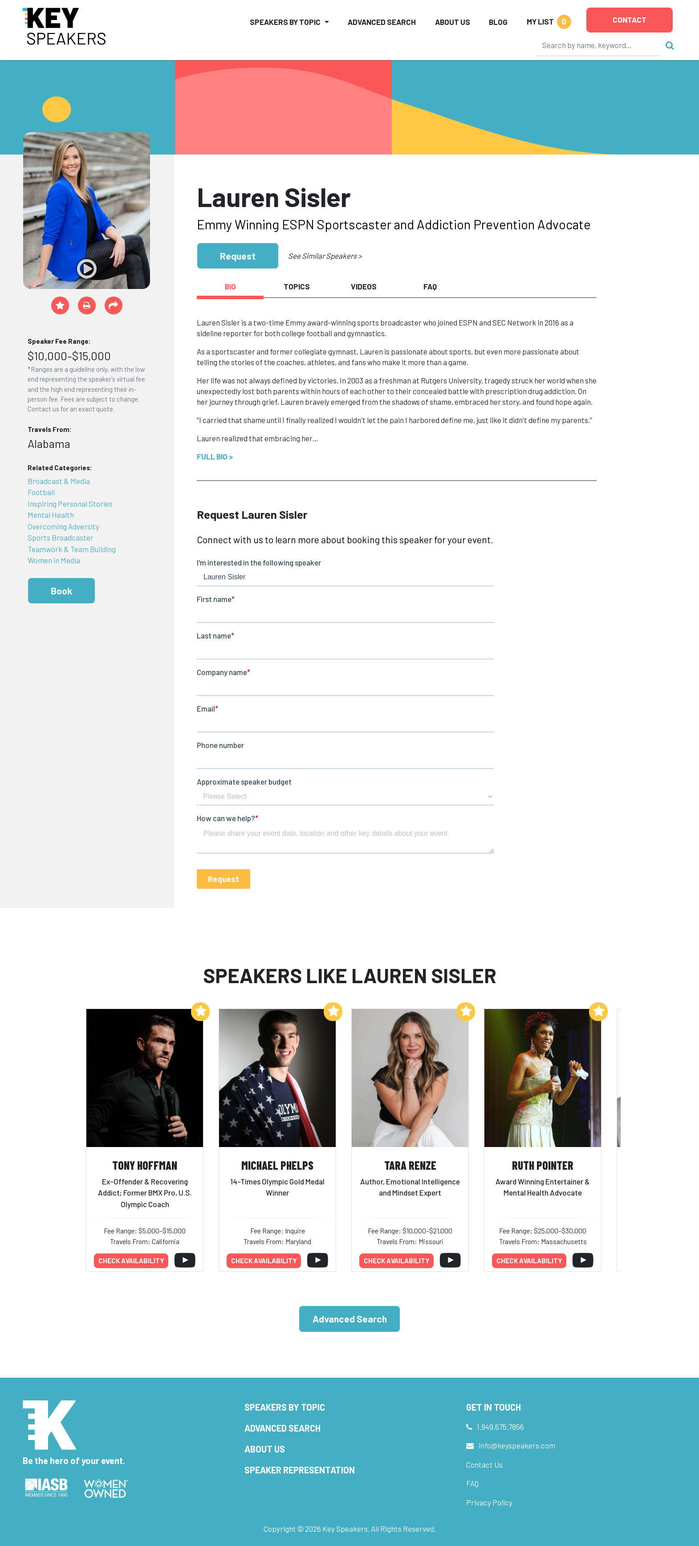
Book (61, 590)
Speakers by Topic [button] (285, 21)
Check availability (131, 1261)
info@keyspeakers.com (517, 1445)
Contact (629, 19)
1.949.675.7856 (500, 1426)
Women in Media (54, 560)
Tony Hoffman (144, 1165)
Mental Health (51, 514)
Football (41, 492)
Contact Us (484, 1464)
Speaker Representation (299, 1470)
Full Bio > (215, 456)
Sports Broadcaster (60, 537)
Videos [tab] (364, 286)
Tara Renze (410, 1165)
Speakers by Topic (284, 1407)
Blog (498, 21)
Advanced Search (382, 21)
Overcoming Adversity (63, 526)
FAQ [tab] (430, 286)
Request (238, 255)
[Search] (599, 45)
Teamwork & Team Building (72, 549)
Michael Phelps (277, 1165)
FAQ (472, 1483)
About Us (452, 21)
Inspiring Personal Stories (70, 503)
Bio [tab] (230, 286)
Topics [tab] (297, 286)
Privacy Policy (489, 1502)
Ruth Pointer (542, 1165)
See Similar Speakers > (325, 255)
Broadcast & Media (59, 480)
